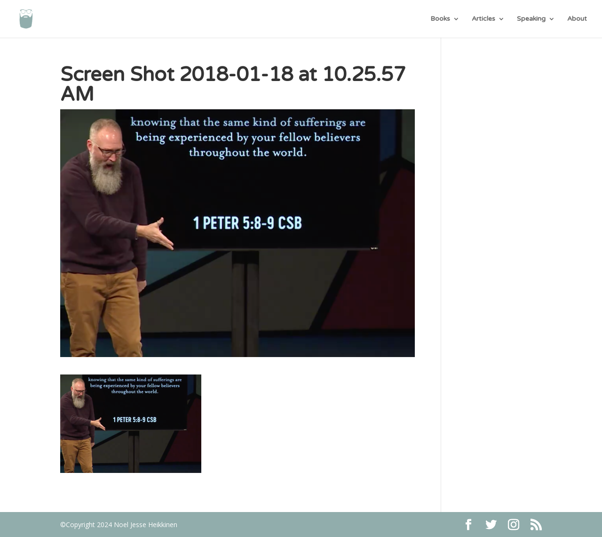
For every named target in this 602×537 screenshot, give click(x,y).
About (577, 19)
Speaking (531, 19)
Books (440, 19)
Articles (483, 19)
